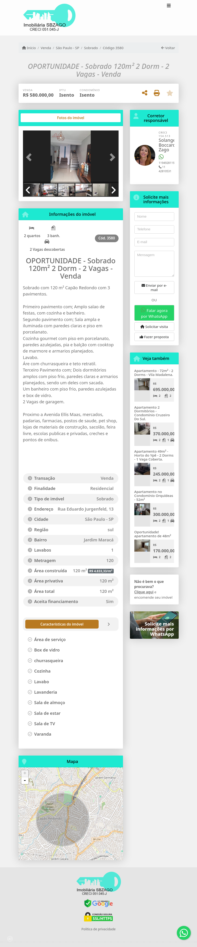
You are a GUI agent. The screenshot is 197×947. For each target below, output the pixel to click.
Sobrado (91, 47)
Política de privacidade (98, 929)
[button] (30, 157)
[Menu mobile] (49, 18)
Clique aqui (144, 592)
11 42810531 (165, 169)
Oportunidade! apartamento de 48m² (152, 534)
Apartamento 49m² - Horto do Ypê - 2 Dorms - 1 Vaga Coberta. (154, 455)
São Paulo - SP (67, 47)
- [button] (24, 780)
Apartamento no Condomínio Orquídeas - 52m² (153, 495)
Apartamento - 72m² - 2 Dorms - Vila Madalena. (153, 372)
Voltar (168, 47)
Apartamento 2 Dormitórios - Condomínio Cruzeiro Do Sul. (152, 413)
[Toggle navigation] (169, 6)
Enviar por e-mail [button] (154, 287)
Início (29, 47)
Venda (46, 47)
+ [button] (24, 773)
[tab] (38, 117)
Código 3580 (113, 47)
